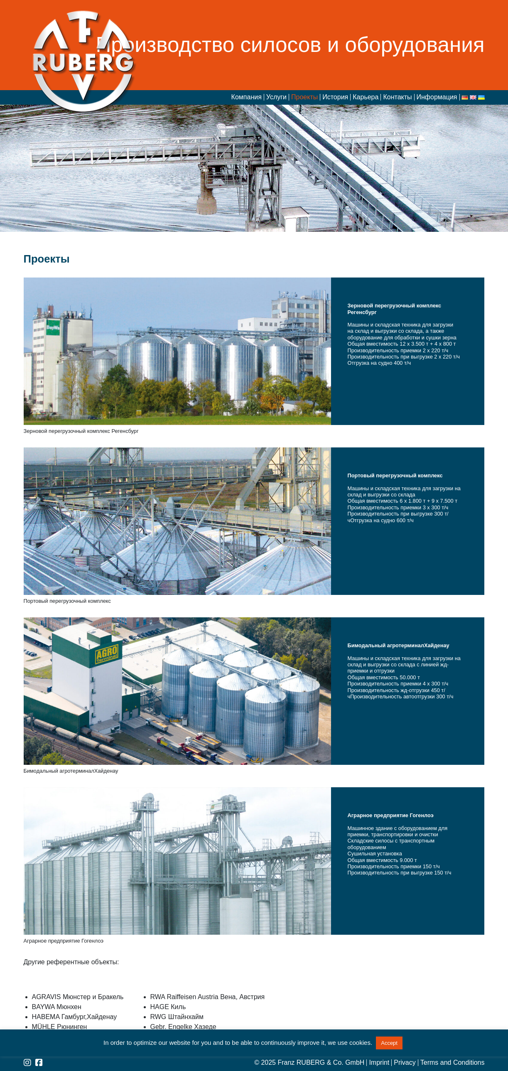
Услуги (276, 97)
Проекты (304, 97)
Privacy (404, 1062)
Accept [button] (389, 1043)
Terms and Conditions (452, 1062)
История (335, 97)
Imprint (379, 1062)
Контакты (397, 97)
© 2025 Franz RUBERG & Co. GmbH (309, 1062)
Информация (437, 97)
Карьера (365, 97)
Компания (246, 97)
